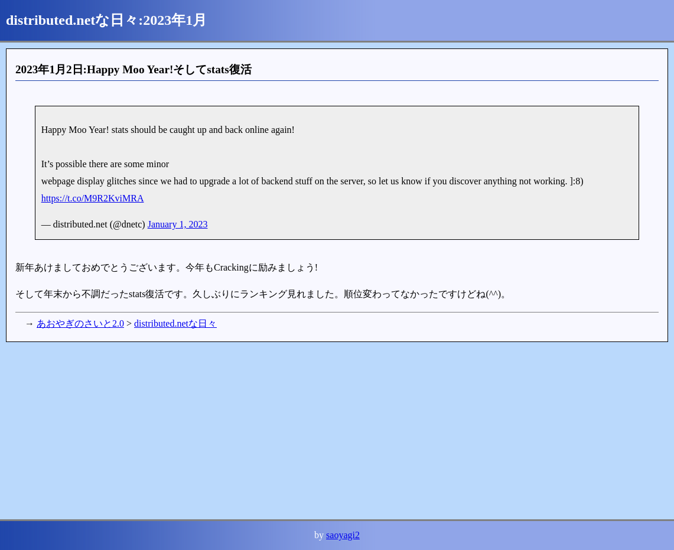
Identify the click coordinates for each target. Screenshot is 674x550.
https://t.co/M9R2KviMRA (92, 198)
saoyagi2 (343, 535)
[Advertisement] (337, 430)
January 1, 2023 (178, 224)
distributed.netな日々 (175, 323)
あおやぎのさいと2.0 (80, 323)
